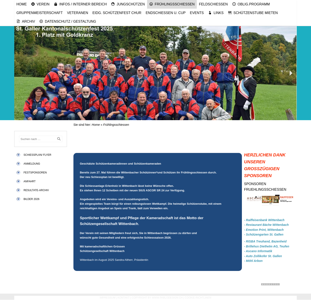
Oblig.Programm (251, 4)
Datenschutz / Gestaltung (67, 21)
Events (197, 13)
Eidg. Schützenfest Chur (116, 13)
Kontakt (123, 297)
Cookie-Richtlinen (198, 297)
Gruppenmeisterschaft (39, 13)
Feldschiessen (213, 4)
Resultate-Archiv (36, 190)
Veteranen (77, 13)
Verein (40, 4)
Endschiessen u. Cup (166, 13)
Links (216, 13)
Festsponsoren (35, 172)
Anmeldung (32, 163)
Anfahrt (30, 181)
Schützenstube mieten (253, 13)
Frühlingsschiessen (172, 4)
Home (21, 4)
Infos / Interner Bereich (80, 4)
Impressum (108, 297)
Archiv (25, 21)
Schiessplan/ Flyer (37, 154)
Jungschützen (128, 4)
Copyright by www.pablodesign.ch (157, 297)
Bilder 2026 (31, 199)
